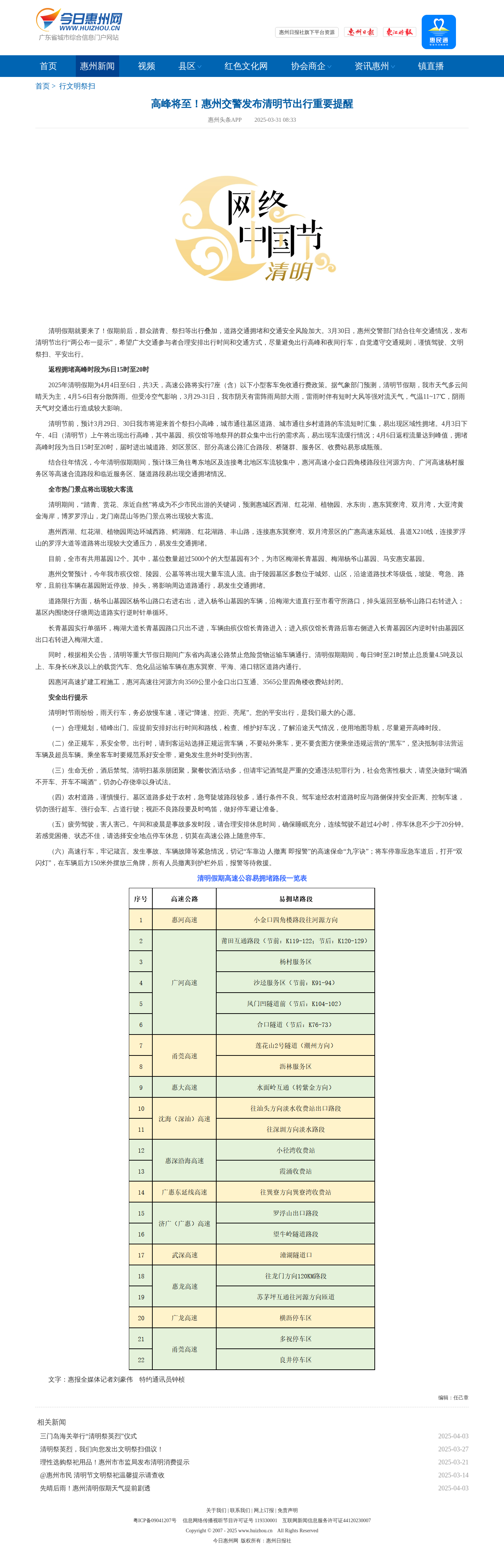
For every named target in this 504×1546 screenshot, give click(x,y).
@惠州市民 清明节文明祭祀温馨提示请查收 (102, 1475)
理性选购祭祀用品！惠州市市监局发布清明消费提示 (115, 1462)
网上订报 (264, 1510)
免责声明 (288, 1510)
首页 (48, 66)
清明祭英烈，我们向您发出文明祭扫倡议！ (102, 1449)
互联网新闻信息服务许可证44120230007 (326, 1520)
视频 (146, 66)
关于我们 (216, 1510)
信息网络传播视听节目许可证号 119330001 (230, 1520)
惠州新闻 (97, 66)
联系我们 (240, 1510)
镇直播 (431, 66)
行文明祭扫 (77, 86)
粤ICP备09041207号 (155, 1520)
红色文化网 (246, 66)
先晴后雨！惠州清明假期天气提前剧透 (95, 1488)
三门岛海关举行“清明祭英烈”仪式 (88, 1436)
